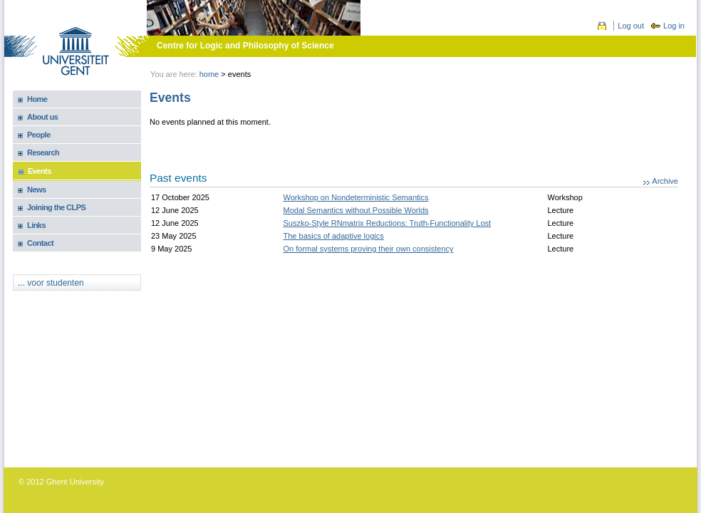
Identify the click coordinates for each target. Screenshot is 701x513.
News (36, 189)
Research (43, 152)
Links (36, 225)
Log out (631, 25)
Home (209, 74)
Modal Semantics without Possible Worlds (356, 210)
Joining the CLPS (56, 207)
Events (39, 171)
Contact (40, 243)
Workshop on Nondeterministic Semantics (356, 197)
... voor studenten (51, 283)
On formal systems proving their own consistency (369, 248)
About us (42, 117)
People (39, 134)
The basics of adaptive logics (334, 236)
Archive (665, 181)
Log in (674, 25)
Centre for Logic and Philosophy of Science (245, 46)
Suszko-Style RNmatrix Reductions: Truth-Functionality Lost (388, 223)
